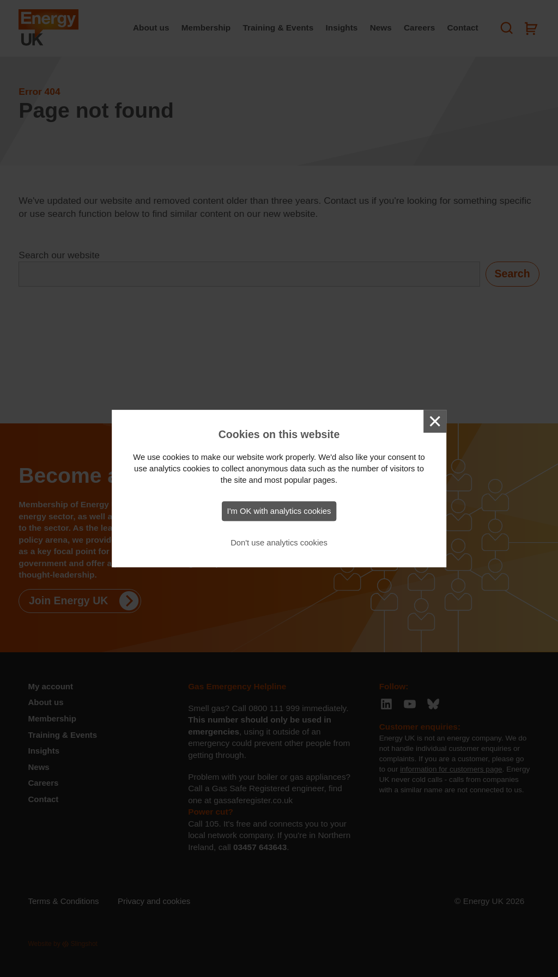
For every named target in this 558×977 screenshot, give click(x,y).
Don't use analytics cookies (279, 542)
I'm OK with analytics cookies (279, 511)
